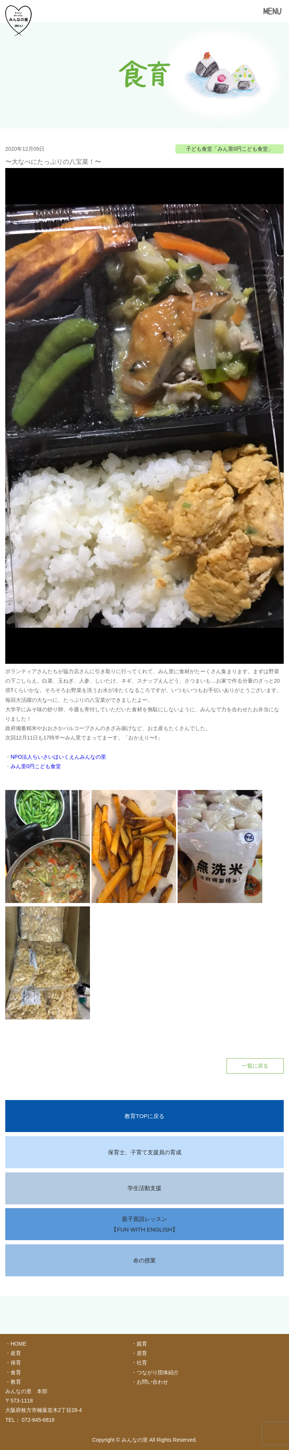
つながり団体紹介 (158, 1372)
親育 (142, 1344)
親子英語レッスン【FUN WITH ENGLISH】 (144, 1224)
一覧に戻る (255, 1066)
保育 (16, 1363)
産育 (16, 1353)
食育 (16, 1372)
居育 (142, 1353)
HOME (18, 1344)
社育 (142, 1363)
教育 (16, 1382)
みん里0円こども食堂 (36, 766)
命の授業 (144, 1260)
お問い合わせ (152, 1382)
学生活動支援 (144, 1188)
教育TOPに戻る (144, 1116)
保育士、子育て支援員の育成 (144, 1152)
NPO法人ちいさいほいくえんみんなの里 (58, 757)
